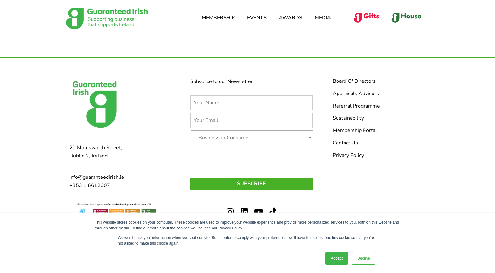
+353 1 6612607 (89, 185)
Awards (292, 17)
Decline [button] (363, 258)
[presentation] (238, 160)
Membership (220, 17)
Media (324, 17)
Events (258, 17)
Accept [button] (337, 258)
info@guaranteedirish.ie (96, 177)
